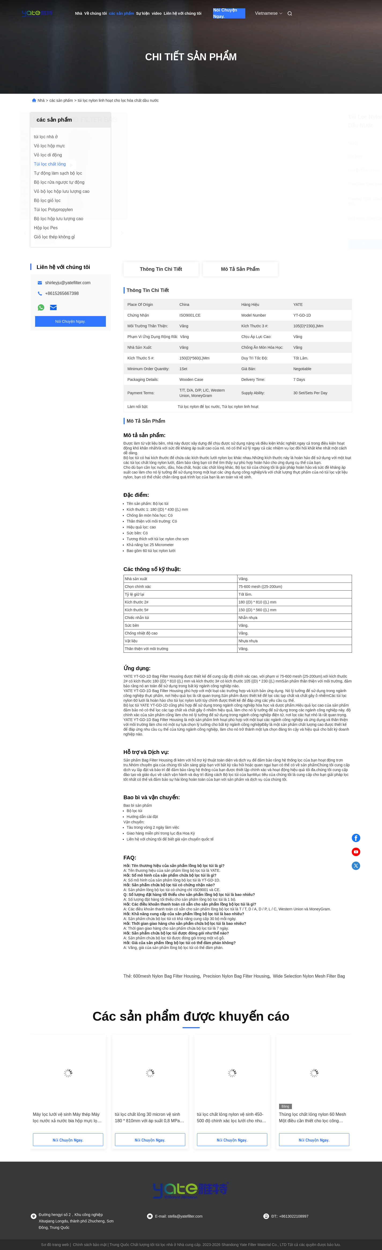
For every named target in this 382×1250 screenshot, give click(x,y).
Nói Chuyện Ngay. (225, 13)
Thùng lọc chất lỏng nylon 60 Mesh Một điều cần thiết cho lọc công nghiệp (312, 1118)
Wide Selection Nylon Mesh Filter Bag (309, 976)
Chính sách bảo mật (90, 1245)
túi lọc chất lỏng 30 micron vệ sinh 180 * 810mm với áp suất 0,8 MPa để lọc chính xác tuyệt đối (147, 1118)
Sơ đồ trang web (55, 1245)
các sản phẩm (121, 13)
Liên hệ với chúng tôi (183, 13)
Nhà (78, 13)
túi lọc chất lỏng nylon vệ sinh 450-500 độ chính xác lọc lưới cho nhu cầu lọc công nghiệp (230, 1118)
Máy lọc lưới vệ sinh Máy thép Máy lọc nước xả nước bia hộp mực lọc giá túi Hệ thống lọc (66, 1118)
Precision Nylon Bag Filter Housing (236, 976)
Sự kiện (143, 13)
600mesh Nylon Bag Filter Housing (166, 976)
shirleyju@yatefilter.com (68, 282)
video (157, 13)
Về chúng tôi (95, 13)
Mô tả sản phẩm (240, 269)
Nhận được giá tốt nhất (270, 244)
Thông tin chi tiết (161, 269)
